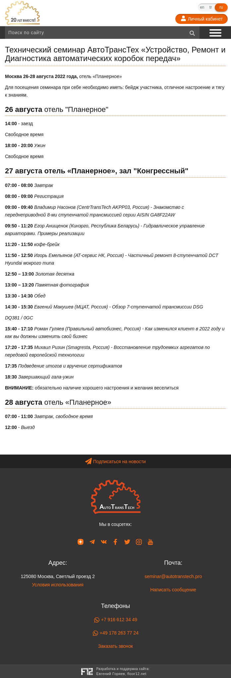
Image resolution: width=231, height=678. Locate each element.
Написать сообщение (173, 589)
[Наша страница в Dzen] (81, 541)
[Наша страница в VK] (104, 541)
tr (210, 7)
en (202, 7)
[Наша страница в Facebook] (115, 541)
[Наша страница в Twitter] (127, 541)
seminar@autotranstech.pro (173, 576)
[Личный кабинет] (201, 19)
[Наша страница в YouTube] (150, 541)
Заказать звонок (115, 646)
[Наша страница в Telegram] (92, 541)
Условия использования (58, 584)
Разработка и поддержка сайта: (122, 672)
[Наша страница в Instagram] (139, 541)
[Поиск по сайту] (102, 32)
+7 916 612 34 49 (115, 620)
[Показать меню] (216, 32)
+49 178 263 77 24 (115, 633)
